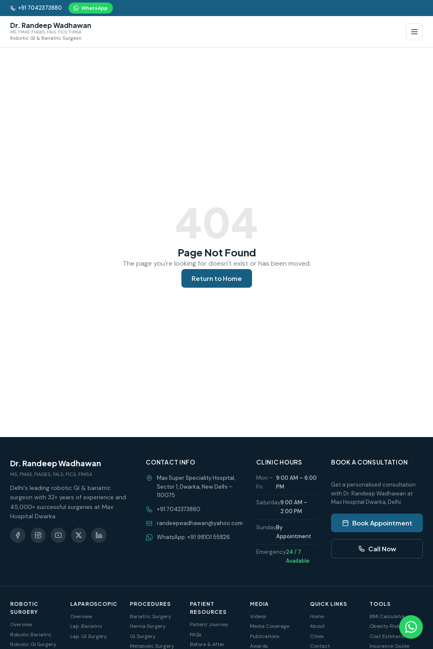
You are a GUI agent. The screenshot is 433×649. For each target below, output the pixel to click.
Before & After (207, 644)
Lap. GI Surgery (88, 636)
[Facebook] (17, 535)
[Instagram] (38, 535)
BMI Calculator (387, 616)
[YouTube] (58, 535)
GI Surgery (143, 636)
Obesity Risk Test (390, 626)
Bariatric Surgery (150, 616)
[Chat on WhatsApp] (411, 627)
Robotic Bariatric (31, 634)
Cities (317, 636)
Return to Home (217, 278)
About (317, 626)
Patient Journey (209, 624)
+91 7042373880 (36, 7)
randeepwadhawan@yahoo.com (200, 523)
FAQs (196, 634)
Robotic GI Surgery (33, 644)
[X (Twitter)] (78, 535)
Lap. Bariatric (86, 626)
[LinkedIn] (99, 535)
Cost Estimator (388, 636)
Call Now (377, 548)
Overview (21, 624)
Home (317, 616)
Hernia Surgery (148, 626)
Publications (265, 636)
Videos (258, 616)
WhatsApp (91, 8)
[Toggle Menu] (414, 31)
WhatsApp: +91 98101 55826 (193, 537)
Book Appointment (377, 523)
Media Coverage (269, 626)
